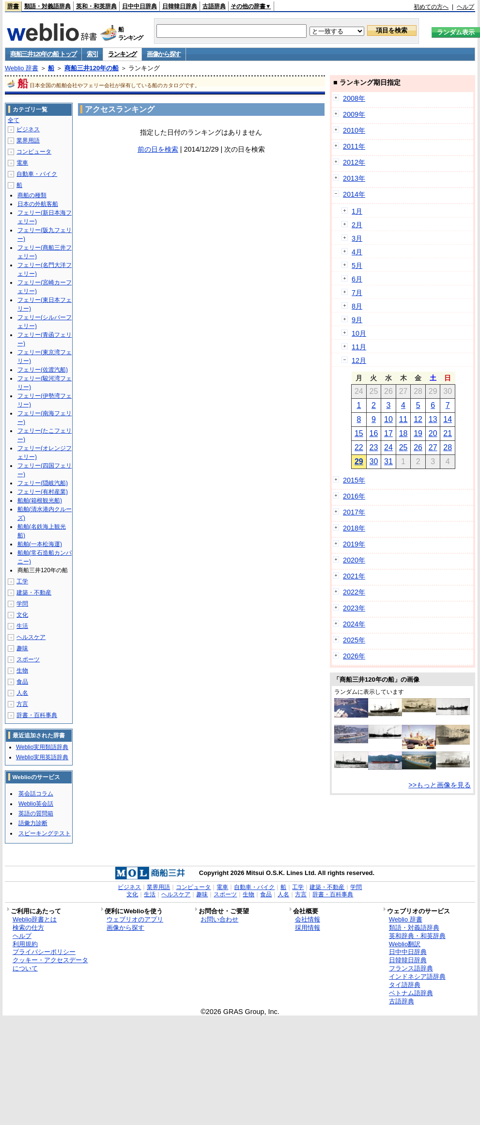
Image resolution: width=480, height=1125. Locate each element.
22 (359, 447)
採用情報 (307, 927)
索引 (92, 54)
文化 (22, 614)
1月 (357, 211)
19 (418, 433)
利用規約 (25, 944)
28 (447, 447)
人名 (22, 692)
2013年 (354, 178)
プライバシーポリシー (44, 951)
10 (388, 419)
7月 (357, 293)
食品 (22, 681)
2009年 (354, 114)
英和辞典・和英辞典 (417, 935)
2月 (357, 225)
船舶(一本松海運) (39, 544)
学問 (22, 603)
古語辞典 (214, 6)
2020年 (354, 560)
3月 (357, 238)
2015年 (354, 480)
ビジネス (28, 129)
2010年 (354, 130)
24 (388, 447)
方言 (22, 704)
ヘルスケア (31, 637)
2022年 (354, 592)
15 (359, 433)
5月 (357, 265)
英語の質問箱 (35, 813)
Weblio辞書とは (35, 919)
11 (403, 419)
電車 (22, 162)
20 (433, 433)
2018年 (354, 528)
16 (374, 433)
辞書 (13, 6)
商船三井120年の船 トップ (43, 54)
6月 (357, 279)
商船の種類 (31, 195)
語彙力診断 (32, 823)
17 (388, 433)
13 (433, 419)
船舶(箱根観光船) (39, 500)
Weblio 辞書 (21, 68)
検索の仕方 (28, 927)
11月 (359, 347)
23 (374, 447)
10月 (359, 333)
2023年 (354, 608)
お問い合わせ (219, 919)
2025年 (354, 640)
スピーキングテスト (44, 833)
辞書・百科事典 (36, 715)
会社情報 (307, 919)
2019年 (354, 544)
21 (447, 433)
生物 (22, 670)
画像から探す (164, 54)
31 (388, 461)
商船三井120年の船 (91, 68)
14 (447, 419)
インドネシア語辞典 (417, 976)
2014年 (354, 194)
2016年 (354, 496)
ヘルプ (465, 6)
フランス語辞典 (411, 968)
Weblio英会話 (35, 803)
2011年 (354, 146)
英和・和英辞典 (96, 6)
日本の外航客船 (37, 204)
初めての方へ (431, 6)
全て (13, 120)
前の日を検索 (158, 149)
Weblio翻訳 (404, 944)
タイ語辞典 (404, 984)
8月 (357, 306)
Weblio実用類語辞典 (42, 747)
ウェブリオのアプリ (135, 919)
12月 (359, 360)
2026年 (354, 656)
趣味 (22, 648)
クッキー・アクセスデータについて (50, 964)
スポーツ (28, 659)
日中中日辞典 (139, 6)
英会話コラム (35, 793)
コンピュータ (33, 151)
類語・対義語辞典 (47, 6)
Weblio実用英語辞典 (42, 757)
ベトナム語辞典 (411, 993)
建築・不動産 (33, 592)
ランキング (122, 54)
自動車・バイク (36, 174)
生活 (22, 626)
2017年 (354, 512)
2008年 (354, 98)
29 (359, 461)
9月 (357, 320)
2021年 (354, 576)
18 (403, 433)
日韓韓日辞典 (179, 6)
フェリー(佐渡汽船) (42, 369)
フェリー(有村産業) (42, 491)
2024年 (354, 624)
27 (433, 447)
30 (374, 461)
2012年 (354, 162)
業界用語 (28, 140)
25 (403, 447)
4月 (357, 252)
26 (418, 447)
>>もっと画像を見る (439, 785)
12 (418, 419)
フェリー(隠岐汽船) (42, 483)
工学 (22, 581)
